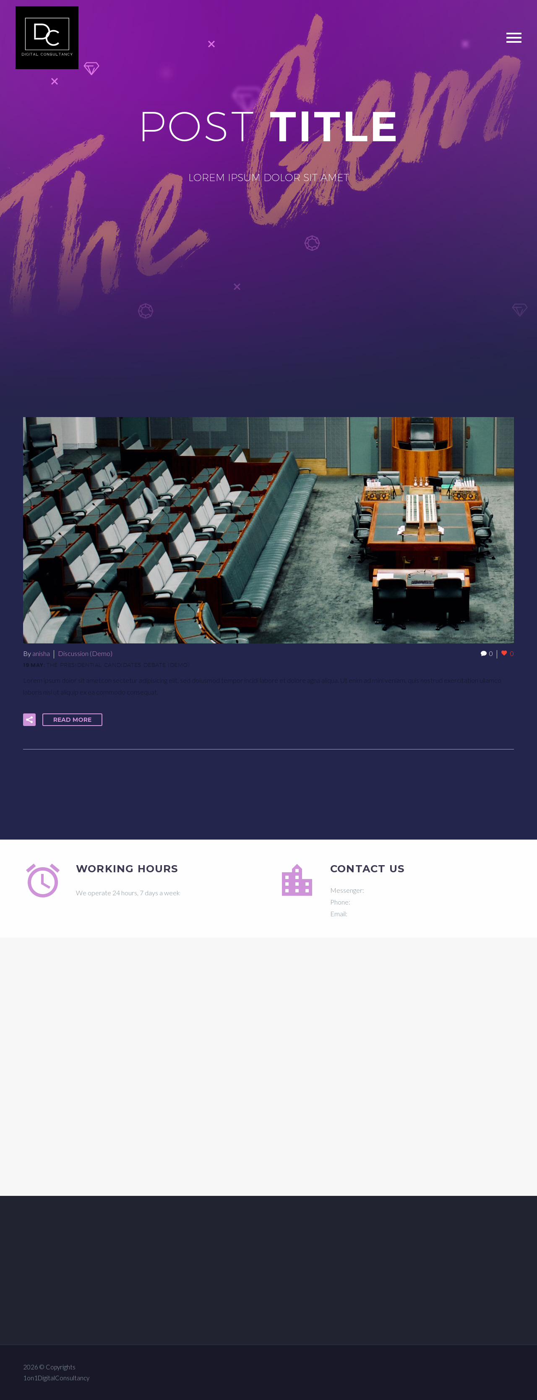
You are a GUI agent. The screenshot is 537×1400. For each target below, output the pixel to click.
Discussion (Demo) (85, 653)
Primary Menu (513, 38)
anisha (41, 653)
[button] (29, 719)
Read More (72, 719)
